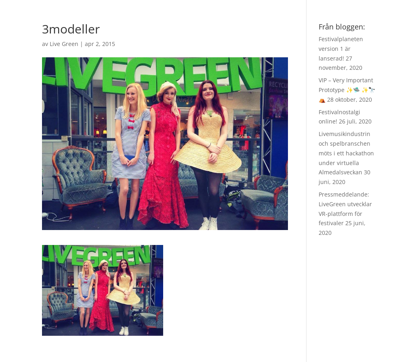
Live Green (64, 44)
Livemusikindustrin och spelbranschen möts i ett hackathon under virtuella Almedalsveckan (346, 153)
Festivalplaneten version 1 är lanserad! (341, 48)
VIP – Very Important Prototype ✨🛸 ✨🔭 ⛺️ (347, 89)
